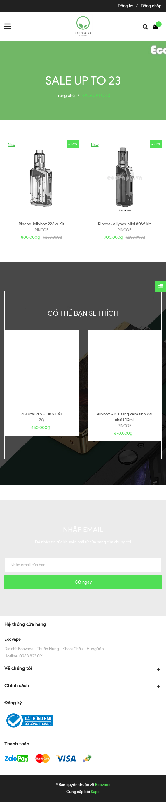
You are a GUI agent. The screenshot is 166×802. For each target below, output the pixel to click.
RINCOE (41, 230)
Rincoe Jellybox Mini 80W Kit (124, 224)
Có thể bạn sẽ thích (83, 313)
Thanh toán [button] (16, 744)
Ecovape (12, 639)
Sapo (95, 791)
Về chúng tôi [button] (83, 669)
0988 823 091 (31, 656)
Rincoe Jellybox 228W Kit (41, 224)
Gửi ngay (83, 582)
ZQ (41, 420)
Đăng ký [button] (13, 703)
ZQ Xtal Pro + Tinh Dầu (41, 414)
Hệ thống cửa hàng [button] (25, 624)
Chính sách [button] (83, 686)
